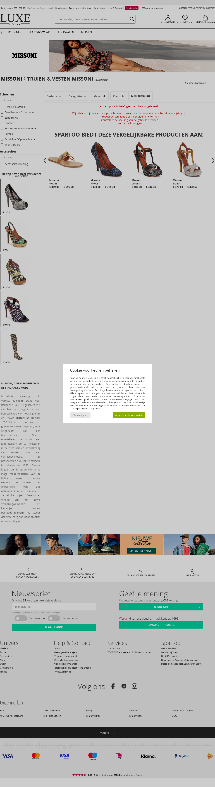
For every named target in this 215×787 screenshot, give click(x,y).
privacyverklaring (85, 408)
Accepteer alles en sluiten (129, 415)
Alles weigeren (80, 415)
